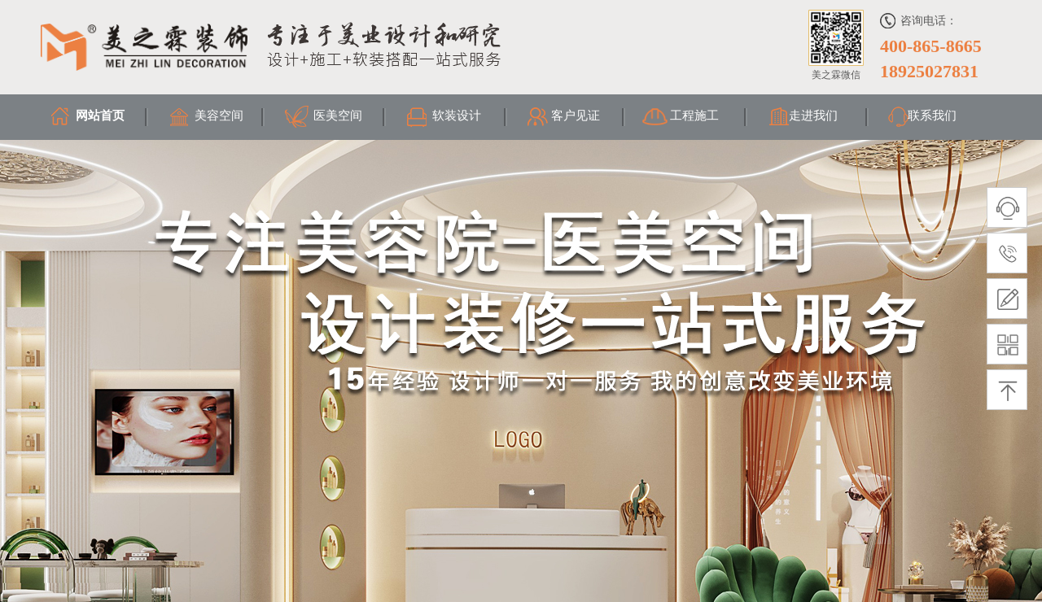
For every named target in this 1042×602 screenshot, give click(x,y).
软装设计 (456, 115)
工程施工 (694, 115)
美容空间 (219, 115)
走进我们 (813, 115)
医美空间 (337, 115)
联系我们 (932, 115)
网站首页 (100, 115)
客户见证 (575, 115)
